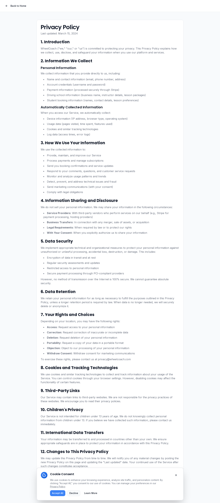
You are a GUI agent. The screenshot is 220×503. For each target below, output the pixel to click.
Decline (73, 493)
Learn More (90, 493)
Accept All (57, 493)
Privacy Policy (57, 486)
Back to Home (15, 5)
